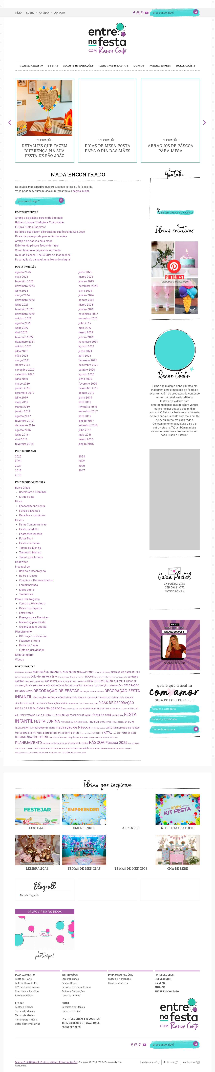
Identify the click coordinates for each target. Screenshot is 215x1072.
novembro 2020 (24, 369)
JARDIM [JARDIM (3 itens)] (111, 727)
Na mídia (160, 983)
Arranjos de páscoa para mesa (33, 241)
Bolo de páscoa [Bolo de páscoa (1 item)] (63, 677)
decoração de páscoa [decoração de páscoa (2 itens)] (35, 703)
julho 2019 (21, 397)
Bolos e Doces (28, 575)
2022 (82, 461)
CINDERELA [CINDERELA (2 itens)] (119, 681)
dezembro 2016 (25, 425)
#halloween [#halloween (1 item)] (19, 672)
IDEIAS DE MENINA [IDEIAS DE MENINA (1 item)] (119, 722)
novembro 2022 (88, 314)
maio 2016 (85, 434)
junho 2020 (85, 379)
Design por (170, 1062)
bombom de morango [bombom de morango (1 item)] (114, 677)
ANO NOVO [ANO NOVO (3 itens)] (69, 671)
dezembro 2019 (88, 388)
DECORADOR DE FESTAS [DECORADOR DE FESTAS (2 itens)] (41, 685)
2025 (18, 456)
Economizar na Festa (32, 506)
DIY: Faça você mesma (33, 636)
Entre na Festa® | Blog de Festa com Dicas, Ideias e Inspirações (46, 1062)
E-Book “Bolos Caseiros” (30, 227)
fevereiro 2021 (88, 360)
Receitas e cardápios (32, 515)
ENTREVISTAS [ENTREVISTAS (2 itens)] (108, 708)
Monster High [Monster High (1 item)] (85, 733)
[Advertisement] (174, 499)
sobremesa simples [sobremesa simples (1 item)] (123, 748)
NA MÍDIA (44, 13)
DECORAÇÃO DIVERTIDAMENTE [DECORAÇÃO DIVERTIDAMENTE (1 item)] (92, 691)
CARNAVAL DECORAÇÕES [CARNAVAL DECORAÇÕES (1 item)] (35, 681)
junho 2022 (22, 327)
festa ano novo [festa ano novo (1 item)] (121, 709)
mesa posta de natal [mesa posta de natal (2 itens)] (25, 733)
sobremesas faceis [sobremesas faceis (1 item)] (107, 748)
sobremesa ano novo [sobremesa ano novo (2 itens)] (45, 748)
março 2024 (22, 295)
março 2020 (22, 383)
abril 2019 (85, 402)
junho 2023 (22, 304)
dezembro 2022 (25, 314)
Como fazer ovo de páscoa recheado (38, 250)
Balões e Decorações (32, 571)
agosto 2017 (23, 416)
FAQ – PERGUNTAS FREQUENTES (81, 1018)
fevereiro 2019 (88, 406)
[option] (44, 121)
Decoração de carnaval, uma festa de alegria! (43, 259)
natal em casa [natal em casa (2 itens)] (129, 733)
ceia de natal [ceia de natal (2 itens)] (64, 681)
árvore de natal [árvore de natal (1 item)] (80, 752)
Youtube (174, 175)
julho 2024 (21, 290)
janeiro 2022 (86, 337)
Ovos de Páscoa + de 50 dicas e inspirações (43, 255)
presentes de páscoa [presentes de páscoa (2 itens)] (54, 743)
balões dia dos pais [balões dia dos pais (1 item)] (22, 677)
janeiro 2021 (22, 365)
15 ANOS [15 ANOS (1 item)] (28, 672)
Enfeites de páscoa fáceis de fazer (37, 245)
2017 (82, 470)
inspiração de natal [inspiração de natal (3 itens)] (43, 727)
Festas (53, 65)
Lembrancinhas (28, 585)
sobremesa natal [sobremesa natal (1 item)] (63, 748)
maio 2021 (21, 355)
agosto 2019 (86, 392)
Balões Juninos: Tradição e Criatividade (39, 222)
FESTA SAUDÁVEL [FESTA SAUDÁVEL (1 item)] (81, 722)
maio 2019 (21, 402)
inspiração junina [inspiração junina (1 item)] (98, 728)
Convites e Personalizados (36, 580)
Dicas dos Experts (30, 608)
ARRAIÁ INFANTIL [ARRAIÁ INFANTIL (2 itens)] (86, 672)
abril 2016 (21, 439)
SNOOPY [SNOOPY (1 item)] (30, 748)
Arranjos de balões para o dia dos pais (39, 217)
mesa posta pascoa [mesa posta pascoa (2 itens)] (47, 733)
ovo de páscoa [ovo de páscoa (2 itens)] (71, 737)
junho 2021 (85, 351)
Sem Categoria (24, 654)
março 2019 (22, 406)
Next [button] (204, 120)
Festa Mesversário (31, 534)
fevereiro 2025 (24, 281)
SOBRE (30, 13)
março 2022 (86, 332)
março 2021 (22, 360)
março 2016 (86, 439)
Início (18, 13)
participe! (45, 956)
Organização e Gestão (32, 626)
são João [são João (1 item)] (57, 752)
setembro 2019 (24, 392)
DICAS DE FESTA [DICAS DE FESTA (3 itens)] (25, 708)
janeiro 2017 (86, 420)
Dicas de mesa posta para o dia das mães (41, 236)
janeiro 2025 (86, 281)
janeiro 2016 (86, 444)
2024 (82, 456)
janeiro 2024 (86, 295)
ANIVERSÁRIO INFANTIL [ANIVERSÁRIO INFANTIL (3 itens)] (47, 671)
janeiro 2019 (22, 411)
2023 (18, 461)
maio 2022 (85, 327)
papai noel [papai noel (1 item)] (84, 737)
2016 (18, 475)
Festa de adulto (28, 529)
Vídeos (19, 659)
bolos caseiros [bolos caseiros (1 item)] (100, 677)
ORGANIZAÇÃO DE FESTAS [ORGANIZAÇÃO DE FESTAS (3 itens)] (31, 737)
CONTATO (59, 13)
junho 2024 (85, 290)
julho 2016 (85, 430)
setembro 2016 (88, 425)
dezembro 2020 (88, 365)
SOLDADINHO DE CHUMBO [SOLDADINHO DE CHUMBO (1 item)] (43, 752)
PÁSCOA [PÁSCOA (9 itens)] (96, 742)
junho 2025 (85, 272)
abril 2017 (85, 416)
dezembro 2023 (25, 300)
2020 (82, 465)
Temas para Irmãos (31, 557)
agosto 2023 (86, 300)
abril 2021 (85, 355)
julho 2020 (21, 379)
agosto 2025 (23, 272)
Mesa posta (26, 589)
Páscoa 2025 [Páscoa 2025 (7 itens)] (116, 742)
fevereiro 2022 (24, 337)
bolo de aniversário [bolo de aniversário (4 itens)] (44, 676)
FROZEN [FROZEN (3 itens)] (94, 721)
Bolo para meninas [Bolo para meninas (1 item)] (77, 677)
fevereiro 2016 (24, 444)
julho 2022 (85, 323)
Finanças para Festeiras (34, 617)
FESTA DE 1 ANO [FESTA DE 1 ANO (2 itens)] (33, 715)
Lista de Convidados (32, 650)
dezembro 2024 (25, 286)
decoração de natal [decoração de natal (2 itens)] (76, 697)
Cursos (139, 65)
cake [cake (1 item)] (125, 677)
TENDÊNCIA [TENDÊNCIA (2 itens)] (67, 752)
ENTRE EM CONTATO (167, 991)
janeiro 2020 (22, 388)
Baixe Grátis (185, 65)
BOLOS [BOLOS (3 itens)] (89, 676)
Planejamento (31, 65)
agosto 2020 (86, 374)
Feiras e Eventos (29, 510)
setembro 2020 (24, 374)
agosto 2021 (86, 346)
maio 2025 (21, 276)
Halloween (21, 562)
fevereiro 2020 (88, 383)
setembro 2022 (88, 318)
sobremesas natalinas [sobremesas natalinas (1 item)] (24, 752)
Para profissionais (113, 65)
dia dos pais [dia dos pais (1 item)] (88, 703)
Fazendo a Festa (29, 640)
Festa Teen (26, 538)
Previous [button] (10, 120)
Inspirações (22, 566)
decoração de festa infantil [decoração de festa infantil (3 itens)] (49, 697)
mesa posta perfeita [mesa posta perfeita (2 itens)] (68, 733)
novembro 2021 (88, 341)
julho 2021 (21, 351)
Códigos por (191, 1062)
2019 (18, 470)
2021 (18, 465)
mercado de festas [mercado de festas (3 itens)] (128, 727)
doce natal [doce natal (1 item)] (78, 709)
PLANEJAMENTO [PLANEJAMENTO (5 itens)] (28, 743)
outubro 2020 (87, 369)
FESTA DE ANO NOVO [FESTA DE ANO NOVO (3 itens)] (56, 715)
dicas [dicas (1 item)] (96, 703)
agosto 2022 (23, 323)
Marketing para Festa (32, 622)
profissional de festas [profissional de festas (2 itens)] (76, 743)
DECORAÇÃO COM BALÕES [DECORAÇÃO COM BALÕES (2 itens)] (109, 685)
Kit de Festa (26, 496)
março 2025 (86, 276)
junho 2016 (22, 434)
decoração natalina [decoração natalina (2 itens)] (57, 703)
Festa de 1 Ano (28, 645)
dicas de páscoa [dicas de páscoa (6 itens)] (49, 708)
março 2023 (86, 304)
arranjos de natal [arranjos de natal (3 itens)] (121, 671)
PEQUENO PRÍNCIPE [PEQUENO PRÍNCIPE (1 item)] (110, 737)
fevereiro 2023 (24, 309)
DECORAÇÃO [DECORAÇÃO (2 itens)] (61, 685)
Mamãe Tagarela (29, 895)
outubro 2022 (23, 318)
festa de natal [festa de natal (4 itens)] (102, 715)
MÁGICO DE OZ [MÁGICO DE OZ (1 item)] (97, 733)
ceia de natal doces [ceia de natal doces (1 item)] (79, 681)
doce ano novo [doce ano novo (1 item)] (68, 709)
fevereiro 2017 (24, 420)
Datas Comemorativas (33, 524)
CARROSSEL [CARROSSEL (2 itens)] (51, 681)
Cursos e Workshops (32, 603)
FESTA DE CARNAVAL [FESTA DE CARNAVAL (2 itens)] (81, 715)
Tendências (26, 594)
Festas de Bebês (29, 543)
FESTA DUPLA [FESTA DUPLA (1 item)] (117, 715)
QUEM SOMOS (163, 979)
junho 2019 (85, 397)
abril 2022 (21, 332)
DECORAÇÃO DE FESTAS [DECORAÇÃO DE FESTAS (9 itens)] (56, 690)
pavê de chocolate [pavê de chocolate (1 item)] (95, 737)
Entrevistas (26, 613)
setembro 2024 (88, 286)
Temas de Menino (30, 552)
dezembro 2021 (25, 341)
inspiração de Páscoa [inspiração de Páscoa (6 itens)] (73, 727)
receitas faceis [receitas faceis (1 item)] (20, 748)
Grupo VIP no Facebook (44, 911)
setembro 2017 (88, 411)
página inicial (81, 191)
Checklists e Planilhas (33, 492)
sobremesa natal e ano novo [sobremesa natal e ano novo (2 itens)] (85, 748)
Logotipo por (149, 1062)
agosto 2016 (23, 430)
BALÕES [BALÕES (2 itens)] (136, 672)
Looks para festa (71, 995)
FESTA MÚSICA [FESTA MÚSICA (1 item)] (67, 722)
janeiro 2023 (86, 309)
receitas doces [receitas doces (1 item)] (133, 743)
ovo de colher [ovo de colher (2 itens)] (56, 737)
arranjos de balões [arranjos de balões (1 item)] (103, 672)
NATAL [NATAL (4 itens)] (107, 732)
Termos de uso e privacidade (81, 1023)
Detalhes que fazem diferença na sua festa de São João (50, 231)
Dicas (18, 501)
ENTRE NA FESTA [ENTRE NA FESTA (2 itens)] (92, 708)
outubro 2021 (23, 346)
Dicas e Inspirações (78, 65)
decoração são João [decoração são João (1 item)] (75, 703)
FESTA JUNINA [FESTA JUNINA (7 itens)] (47, 721)
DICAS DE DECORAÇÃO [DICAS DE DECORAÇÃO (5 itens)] (116, 703)
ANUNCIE (160, 987)
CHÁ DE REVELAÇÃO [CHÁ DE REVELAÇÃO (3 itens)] (100, 681)
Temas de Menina (30, 547)
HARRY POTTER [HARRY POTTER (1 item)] (105, 722)
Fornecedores (160, 65)
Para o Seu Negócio (27, 599)
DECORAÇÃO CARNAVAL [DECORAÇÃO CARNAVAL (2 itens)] (81, 685)
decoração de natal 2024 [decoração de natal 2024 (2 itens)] (100, 697)
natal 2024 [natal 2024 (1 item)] (117, 733)
